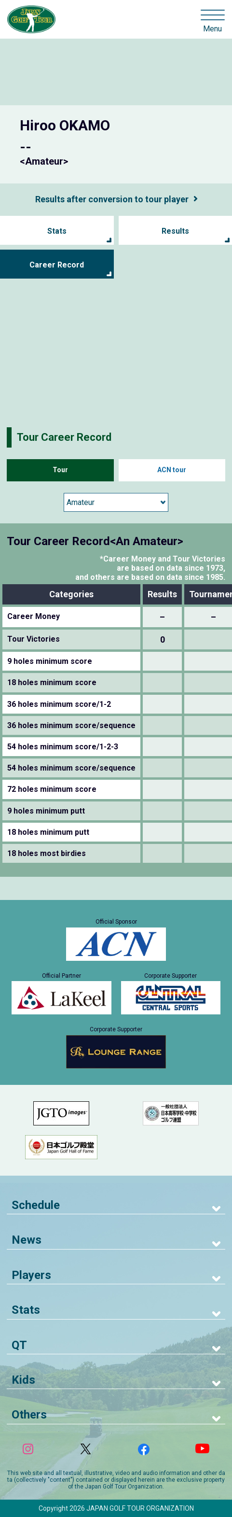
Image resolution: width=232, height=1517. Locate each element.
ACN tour (171, 470)
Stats (57, 231)
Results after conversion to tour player (112, 199)
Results (175, 231)
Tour (60, 470)
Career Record (56, 264)
